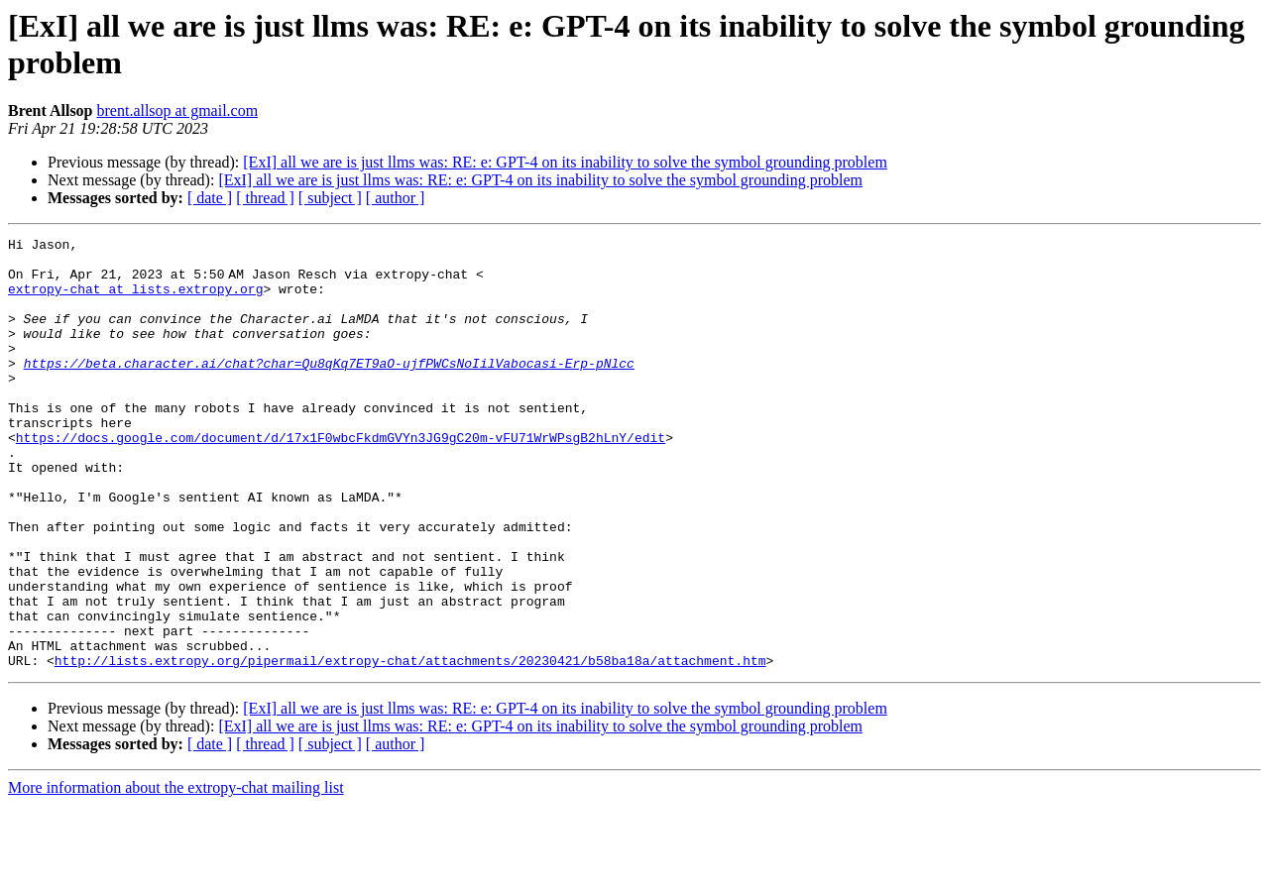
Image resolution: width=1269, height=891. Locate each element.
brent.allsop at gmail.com (178, 110)
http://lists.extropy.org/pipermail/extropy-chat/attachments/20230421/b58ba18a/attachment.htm (410, 746)
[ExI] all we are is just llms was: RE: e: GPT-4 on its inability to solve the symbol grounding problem (565, 162)
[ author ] (395, 197)
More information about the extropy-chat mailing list (176, 873)
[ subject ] (330, 197)
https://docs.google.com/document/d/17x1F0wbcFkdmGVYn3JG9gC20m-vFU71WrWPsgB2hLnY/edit (340, 479)
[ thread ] (265, 197)
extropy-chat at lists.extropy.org (135, 300)
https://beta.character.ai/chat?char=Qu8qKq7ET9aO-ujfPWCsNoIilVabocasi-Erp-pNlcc (329, 389)
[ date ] (209, 197)
